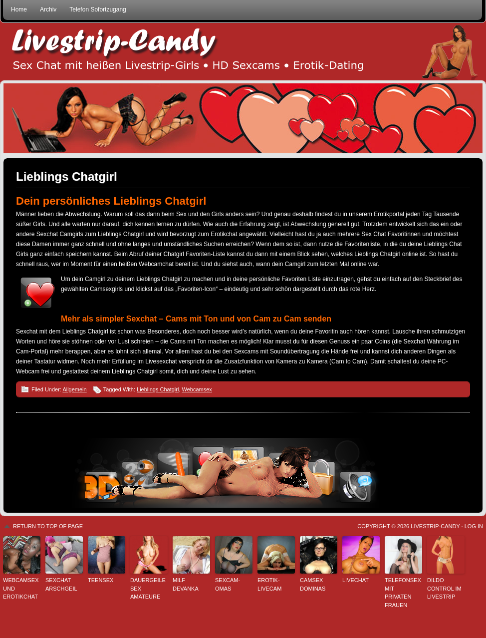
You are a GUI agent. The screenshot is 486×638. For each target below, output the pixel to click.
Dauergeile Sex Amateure (148, 588)
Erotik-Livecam (269, 584)
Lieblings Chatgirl (66, 176)
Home (19, 9)
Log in (474, 526)
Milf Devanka (186, 584)
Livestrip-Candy (435, 526)
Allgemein (74, 389)
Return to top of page (48, 526)
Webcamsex (197, 389)
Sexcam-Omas (227, 584)
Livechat (355, 580)
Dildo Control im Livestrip (444, 588)
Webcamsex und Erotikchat (21, 588)
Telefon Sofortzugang (97, 9)
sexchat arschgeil (61, 584)
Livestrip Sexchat (243, 51)
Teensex (100, 580)
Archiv (48, 9)
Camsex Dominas (312, 584)
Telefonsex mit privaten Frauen (403, 592)
